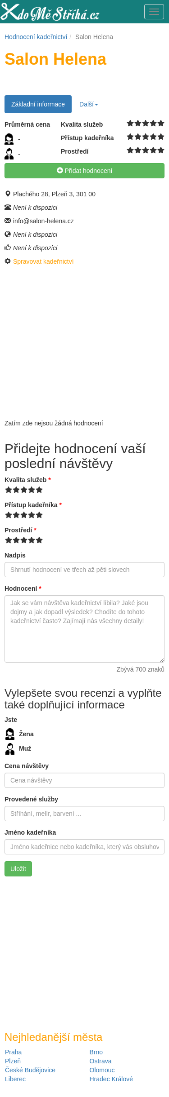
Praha (13, 1052)
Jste (11, 719)
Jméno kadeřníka (30, 832)
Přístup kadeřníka (33, 505)
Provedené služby (31, 799)
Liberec (15, 1079)
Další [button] (88, 104)
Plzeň (13, 1061)
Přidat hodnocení (85, 170)
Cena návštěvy (27, 766)
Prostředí (21, 530)
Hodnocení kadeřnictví (36, 36)
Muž (18, 749)
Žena (19, 734)
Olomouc (102, 1070)
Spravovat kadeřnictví (43, 261)
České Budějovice (30, 1070)
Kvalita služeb (28, 479)
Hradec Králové (111, 1079)
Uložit (18, 868)
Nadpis (15, 555)
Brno (96, 1052)
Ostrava (101, 1061)
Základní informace (38, 104)
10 (161, 123)
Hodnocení (23, 588)
